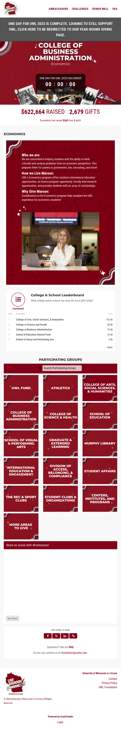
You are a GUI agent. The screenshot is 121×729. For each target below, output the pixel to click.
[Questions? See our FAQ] (71, 647)
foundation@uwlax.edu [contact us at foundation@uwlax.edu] (74, 652)
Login (60, 722)
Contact (113, 678)
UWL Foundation (108, 687)
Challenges (80, 8)
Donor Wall (100, 8)
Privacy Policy (109, 683)
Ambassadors (58, 8)
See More (12, 618)
